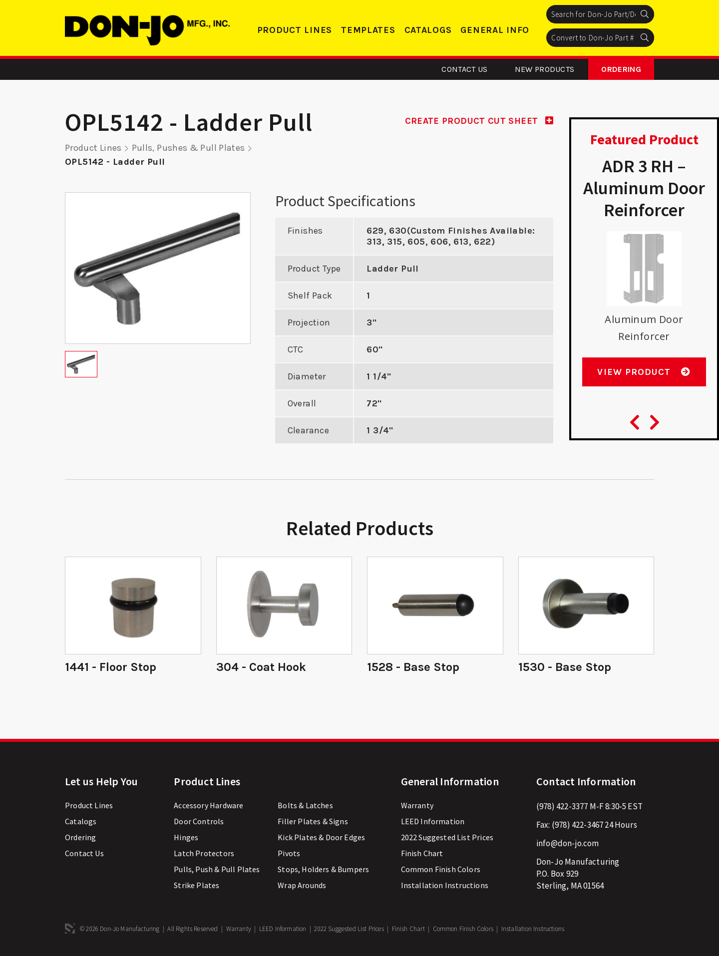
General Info (494, 29)
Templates (368, 29)
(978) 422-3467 (577, 824)
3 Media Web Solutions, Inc (70, 929)
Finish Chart (422, 853)
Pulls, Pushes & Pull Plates (189, 147)
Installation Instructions (444, 885)
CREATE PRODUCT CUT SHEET (478, 120)
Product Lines (294, 29)
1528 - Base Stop (413, 667)
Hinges (186, 837)
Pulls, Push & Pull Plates (217, 869)
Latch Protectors (204, 853)
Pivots (289, 853)
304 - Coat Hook (261, 667)
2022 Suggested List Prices (447, 837)
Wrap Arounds (302, 885)
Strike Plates (196, 885)
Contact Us (464, 69)
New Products (545, 69)
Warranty (417, 805)
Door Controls (199, 821)
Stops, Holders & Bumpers (323, 869)
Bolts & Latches (305, 805)
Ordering (621, 69)
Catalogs (428, 29)
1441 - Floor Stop (110, 667)
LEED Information (433, 821)
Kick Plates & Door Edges (321, 837)
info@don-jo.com (567, 843)
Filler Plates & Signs (313, 821)
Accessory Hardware (208, 805)
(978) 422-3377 (562, 806)
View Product (644, 371)
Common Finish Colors (440, 869)
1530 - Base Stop (564, 667)
